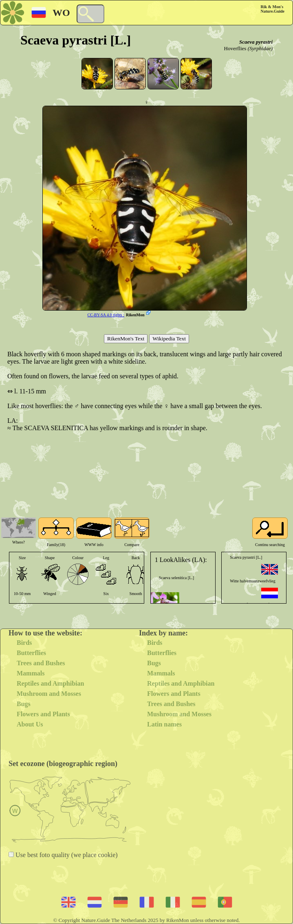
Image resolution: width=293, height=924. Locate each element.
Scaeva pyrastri (256, 42)
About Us (30, 724)
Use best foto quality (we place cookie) (66, 854)
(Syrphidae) (260, 48)
